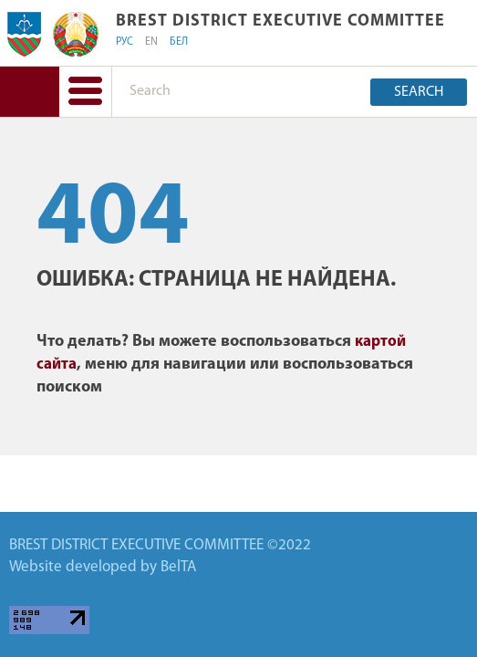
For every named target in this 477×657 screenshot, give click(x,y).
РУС (124, 41)
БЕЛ (179, 41)
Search (418, 92)
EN (151, 41)
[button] (85, 92)
